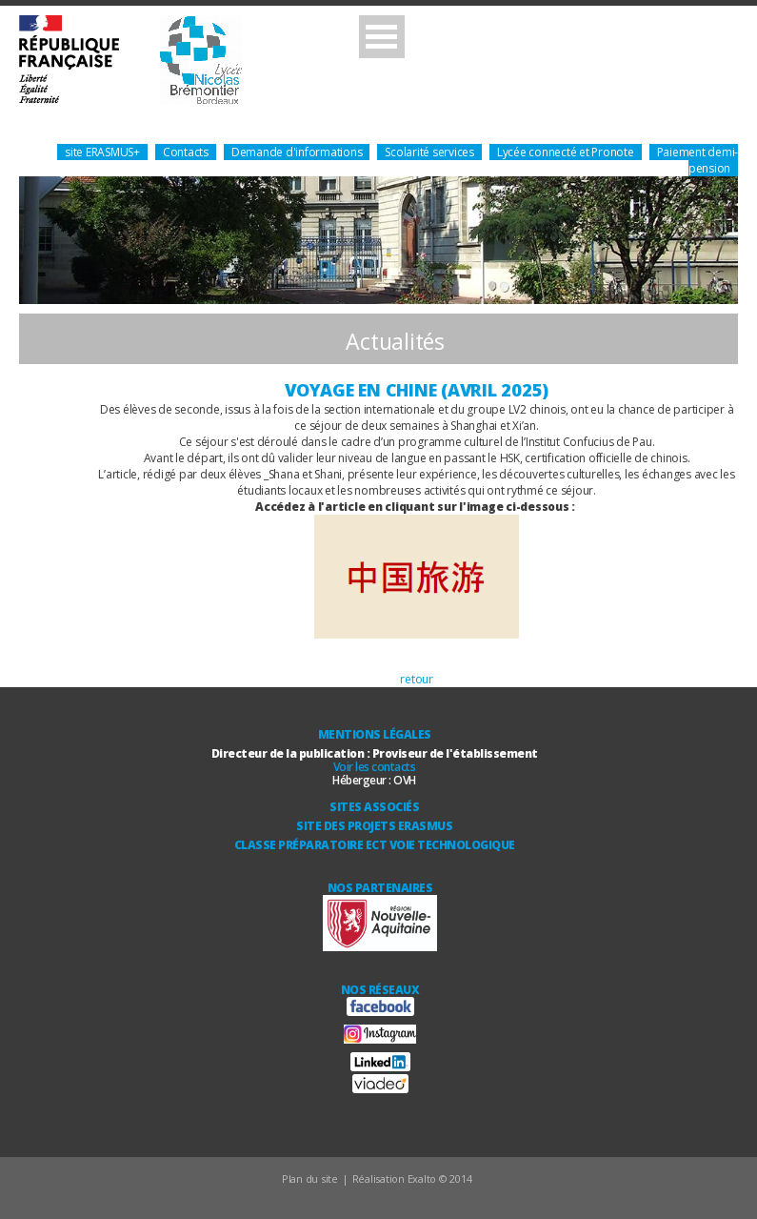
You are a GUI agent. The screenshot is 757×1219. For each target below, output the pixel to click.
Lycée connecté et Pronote (565, 152)
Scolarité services (429, 152)
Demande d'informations (297, 152)
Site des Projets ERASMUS (374, 826)
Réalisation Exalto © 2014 (412, 1178)
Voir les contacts (374, 767)
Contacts (186, 152)
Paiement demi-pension (698, 160)
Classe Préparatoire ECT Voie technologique (374, 845)
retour (416, 679)
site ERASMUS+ (102, 152)
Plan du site (310, 1178)
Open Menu (382, 36)
